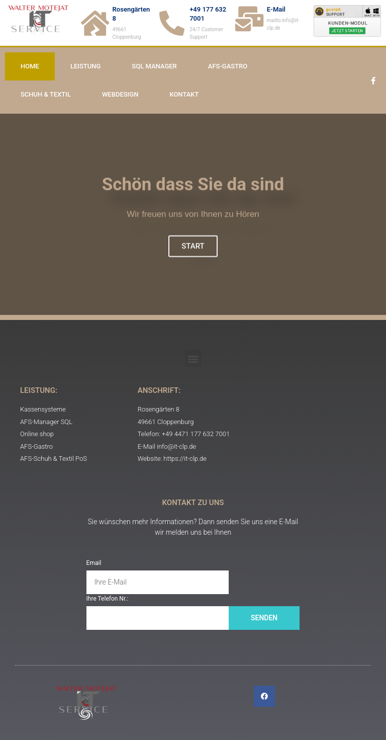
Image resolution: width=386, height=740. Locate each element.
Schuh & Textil (46, 94)
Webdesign (120, 94)
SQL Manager (154, 66)
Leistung (85, 66)
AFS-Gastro (227, 66)
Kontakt (184, 94)
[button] (193, 358)
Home (30, 66)
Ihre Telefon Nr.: (107, 598)
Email (94, 562)
